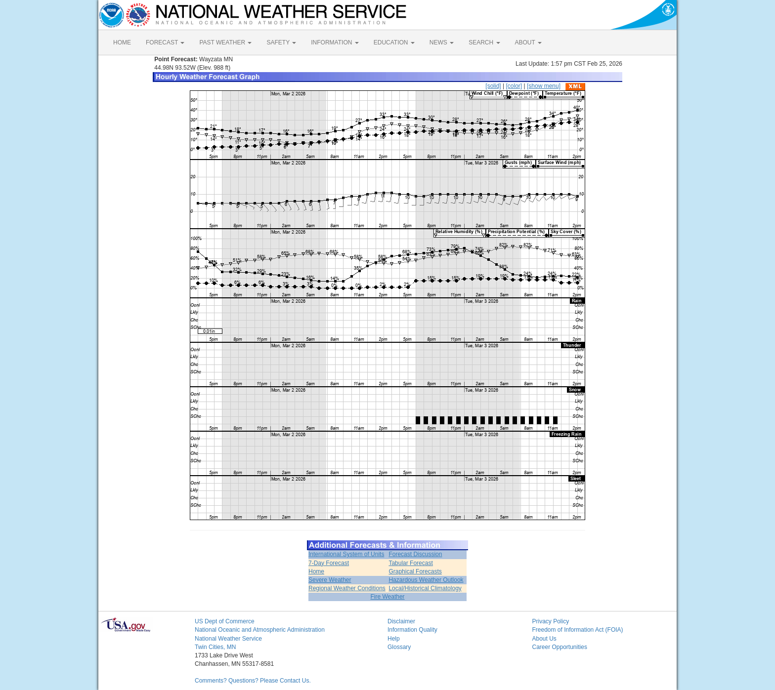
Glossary (399, 647)
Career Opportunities (559, 647)
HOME (122, 42)
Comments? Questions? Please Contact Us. (253, 680)
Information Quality (412, 629)
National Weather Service (228, 638)
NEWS (442, 42)
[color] (514, 85)
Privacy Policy (550, 621)
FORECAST (165, 42)
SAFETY (281, 42)
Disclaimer (401, 621)
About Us (544, 638)
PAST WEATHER (225, 42)
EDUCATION (394, 42)
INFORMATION (334, 42)
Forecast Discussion (415, 554)
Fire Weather (387, 596)
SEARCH (484, 42)
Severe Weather (329, 579)
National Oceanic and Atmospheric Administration (260, 629)
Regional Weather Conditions (347, 588)
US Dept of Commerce (225, 621)
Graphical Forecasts (414, 571)
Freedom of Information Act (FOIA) (577, 629)
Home (316, 571)
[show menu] (543, 85)
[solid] (493, 85)
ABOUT (528, 42)
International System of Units (346, 554)
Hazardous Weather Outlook (425, 579)
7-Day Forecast (328, 563)
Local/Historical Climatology (424, 588)
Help (394, 638)
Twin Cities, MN (215, 647)
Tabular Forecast (410, 563)
